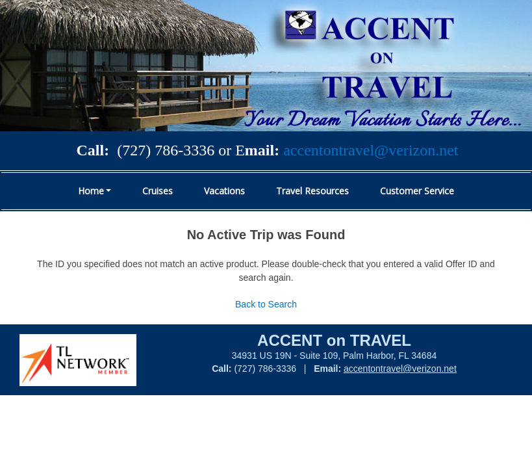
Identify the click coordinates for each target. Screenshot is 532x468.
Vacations (224, 191)
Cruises (157, 191)
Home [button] (91, 191)
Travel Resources (312, 191)
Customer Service (417, 191)
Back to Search (266, 304)
